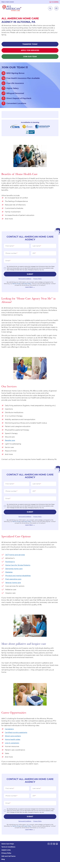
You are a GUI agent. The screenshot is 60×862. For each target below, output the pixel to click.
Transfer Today (30, 44)
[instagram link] (54, 844)
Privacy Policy (6, 853)
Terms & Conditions (8, 847)
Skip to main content (7, 2)
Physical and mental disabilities (18, 576)
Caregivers (9, 729)
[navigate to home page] (11, 8)
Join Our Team (30, 57)
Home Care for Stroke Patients (17, 565)
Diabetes (9, 572)
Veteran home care (13, 583)
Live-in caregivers (12, 743)
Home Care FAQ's (7, 844)
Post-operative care (13, 579)
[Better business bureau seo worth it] (30, 132)
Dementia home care (14, 569)
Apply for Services (30, 50)
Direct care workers (13, 736)
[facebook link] (49, 844)
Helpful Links (6, 850)
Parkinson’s (10, 562)
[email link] (57, 844)
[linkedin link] (51, 844)
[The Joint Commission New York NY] (27, 126)
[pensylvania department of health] (42, 126)
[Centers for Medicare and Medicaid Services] (15, 126)
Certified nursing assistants (16, 732)
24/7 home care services (15, 555)
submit (30, 274)
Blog (3, 859)
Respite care (10, 440)
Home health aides (12, 739)
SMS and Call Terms (8, 856)
